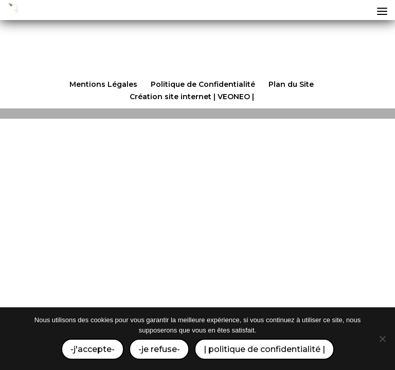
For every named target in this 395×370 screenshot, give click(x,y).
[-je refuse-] (382, 339)
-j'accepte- (92, 349)
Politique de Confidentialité (203, 84)
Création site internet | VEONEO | (192, 96)
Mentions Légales (103, 84)
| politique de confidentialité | (264, 349)
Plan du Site (291, 84)
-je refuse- (159, 349)
